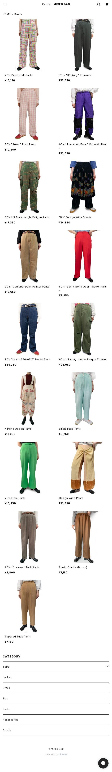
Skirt (5, 698)
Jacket (7, 677)
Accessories (10, 719)
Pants (6, 709)
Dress (6, 687)
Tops (6, 666)
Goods (7, 730)
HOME (6, 14)
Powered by (56, 754)
